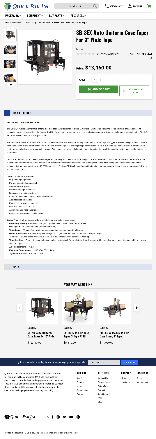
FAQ (100, 398)
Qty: (82, 80)
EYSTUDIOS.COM (72, 433)
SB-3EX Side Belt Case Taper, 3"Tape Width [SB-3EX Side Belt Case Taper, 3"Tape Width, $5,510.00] (76, 334)
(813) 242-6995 (114, 6)
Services (140, 378)
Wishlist (80, 394)
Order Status (82, 390)
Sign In (80, 378)
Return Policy (103, 386)
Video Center (142, 382)
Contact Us (103, 378)
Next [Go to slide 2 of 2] (10, 85)
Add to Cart (99, 89)
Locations (125, 382)
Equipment (35, 15)
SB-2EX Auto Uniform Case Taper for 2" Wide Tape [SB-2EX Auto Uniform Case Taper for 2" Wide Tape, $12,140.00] (41, 336)
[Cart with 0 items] (149, 6)
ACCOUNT (135, 6)
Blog (100, 402)
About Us (125, 378)
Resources (78, 15)
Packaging (13, 15)
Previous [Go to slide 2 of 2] (10, 29)
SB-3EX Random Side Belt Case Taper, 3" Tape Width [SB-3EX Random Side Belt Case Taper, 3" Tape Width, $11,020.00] (114, 336)
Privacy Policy (104, 382)
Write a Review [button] (110, 54)
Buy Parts (57, 15)
